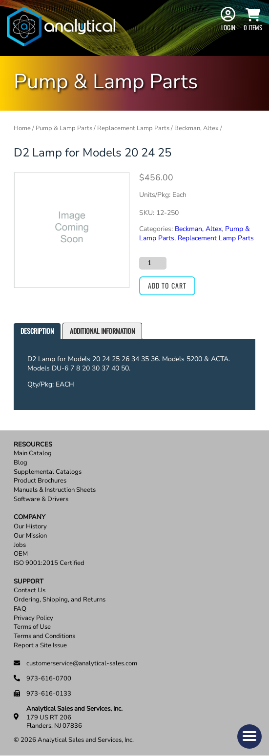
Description (37, 331)
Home (22, 128)
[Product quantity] (152, 263)
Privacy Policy (33, 618)
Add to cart (167, 285)
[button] (249, 736)
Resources (33, 445)
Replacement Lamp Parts (133, 128)
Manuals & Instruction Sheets (55, 490)
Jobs (20, 545)
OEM (21, 554)
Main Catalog (33, 453)
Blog (20, 463)
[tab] (37, 331)
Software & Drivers (41, 499)
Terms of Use (32, 627)
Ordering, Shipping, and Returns (59, 600)
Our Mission (30, 536)
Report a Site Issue (40, 645)
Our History (30, 527)
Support (28, 582)
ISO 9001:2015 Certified (49, 563)
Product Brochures (40, 481)
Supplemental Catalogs (48, 472)
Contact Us (29, 590)
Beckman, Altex (196, 128)
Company (29, 517)
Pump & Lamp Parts (64, 128)
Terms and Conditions (44, 636)
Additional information (102, 331)
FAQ (20, 609)
